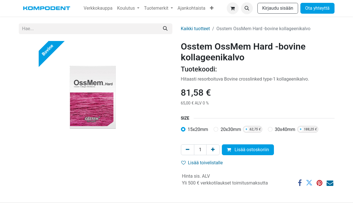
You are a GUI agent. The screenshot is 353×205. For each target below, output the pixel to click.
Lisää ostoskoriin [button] (248, 149)
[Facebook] (300, 182)
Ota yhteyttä (317, 8)
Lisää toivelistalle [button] (202, 162)
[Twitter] (309, 182)
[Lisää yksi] (213, 149)
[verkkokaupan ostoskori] (233, 8)
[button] (247, 8)
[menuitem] (98, 8)
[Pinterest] (320, 182)
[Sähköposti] (330, 182)
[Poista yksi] (187, 149)
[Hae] (165, 28)
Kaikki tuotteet (195, 28)
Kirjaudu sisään (277, 8)
